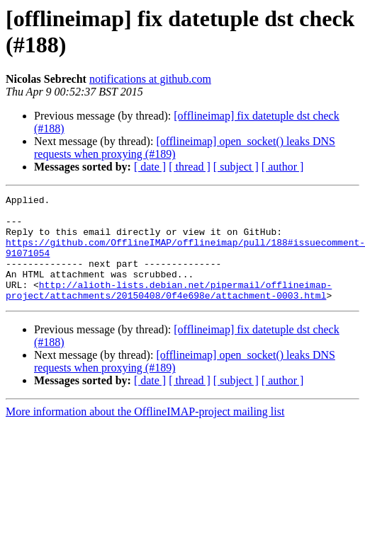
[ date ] (150, 167)
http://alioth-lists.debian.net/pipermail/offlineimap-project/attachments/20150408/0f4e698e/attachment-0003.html (169, 310)
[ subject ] (236, 167)
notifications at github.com (150, 79)
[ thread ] (189, 167)
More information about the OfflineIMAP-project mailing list (145, 433)
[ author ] (283, 167)
